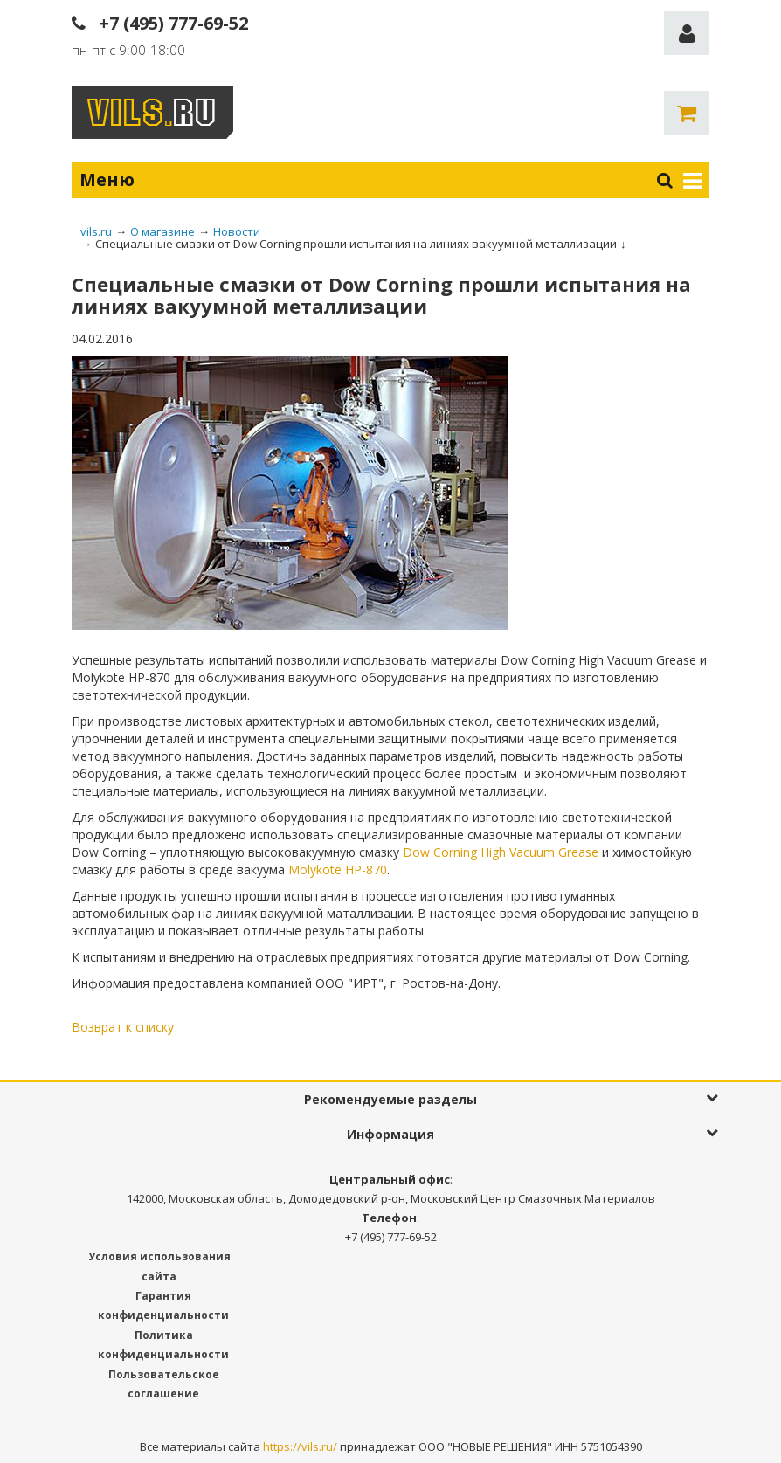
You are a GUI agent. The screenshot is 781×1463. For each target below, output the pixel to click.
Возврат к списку (123, 1026)
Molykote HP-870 (337, 869)
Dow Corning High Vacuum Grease (500, 852)
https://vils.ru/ (300, 1446)
